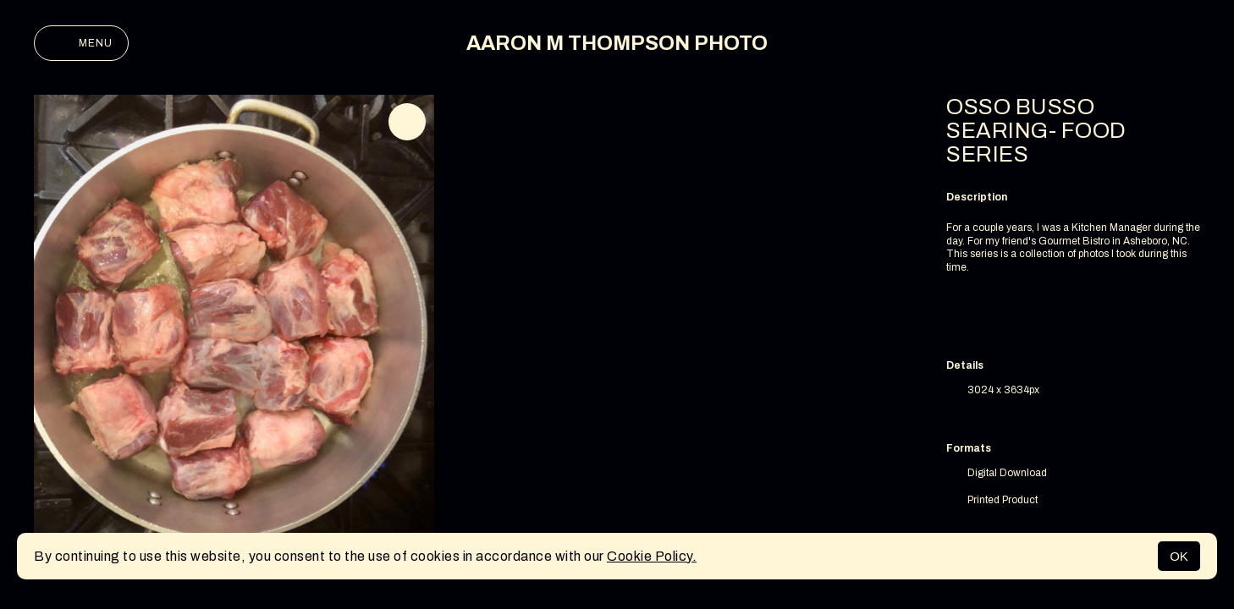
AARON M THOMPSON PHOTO (617, 43)
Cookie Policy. (652, 556)
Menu (81, 43)
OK (1179, 556)
